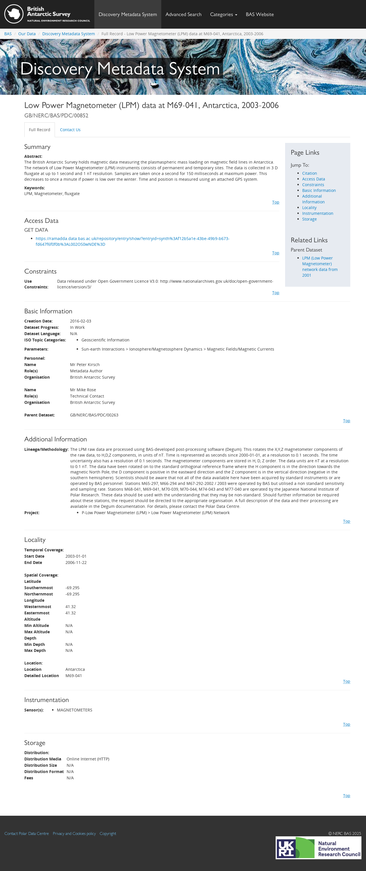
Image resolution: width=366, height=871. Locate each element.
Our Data (27, 33)
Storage (309, 219)
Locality (309, 207)
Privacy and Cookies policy (74, 833)
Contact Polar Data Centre (27, 833)
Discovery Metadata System (128, 14)
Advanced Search (184, 14)
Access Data (313, 179)
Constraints (313, 184)
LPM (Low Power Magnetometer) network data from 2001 (320, 266)
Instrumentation (317, 213)
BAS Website (262, 12)
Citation (309, 173)
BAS (8, 33)
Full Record (39, 129)
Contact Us (70, 129)
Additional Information (313, 199)
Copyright (108, 833)
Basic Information (319, 190)
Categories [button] (223, 14)
